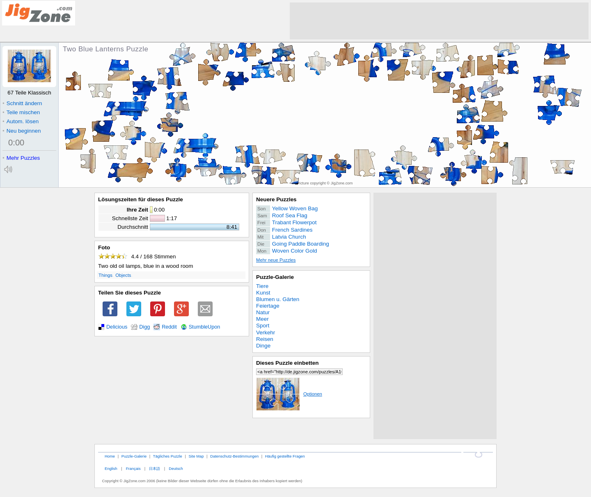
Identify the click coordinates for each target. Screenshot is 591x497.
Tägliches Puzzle (167, 456)
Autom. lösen (20, 121)
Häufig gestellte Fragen (285, 456)
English (111, 468)
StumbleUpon (204, 327)
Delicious (116, 327)
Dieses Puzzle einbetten (287, 363)
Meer (262, 319)
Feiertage (267, 306)
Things (105, 275)
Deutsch (176, 468)
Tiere (262, 286)
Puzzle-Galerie (275, 277)
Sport (262, 325)
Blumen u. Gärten (277, 299)
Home (110, 456)
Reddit (169, 327)
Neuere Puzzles (276, 199)
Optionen (289, 393)
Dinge (263, 346)
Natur (263, 312)
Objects (123, 275)
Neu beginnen (21, 131)
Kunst (263, 293)
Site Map (196, 456)
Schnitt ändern (22, 103)
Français (133, 468)
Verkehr (265, 332)
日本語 (154, 468)
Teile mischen (21, 112)
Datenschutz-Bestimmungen (234, 456)
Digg (144, 327)
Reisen (264, 339)
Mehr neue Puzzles (276, 260)
